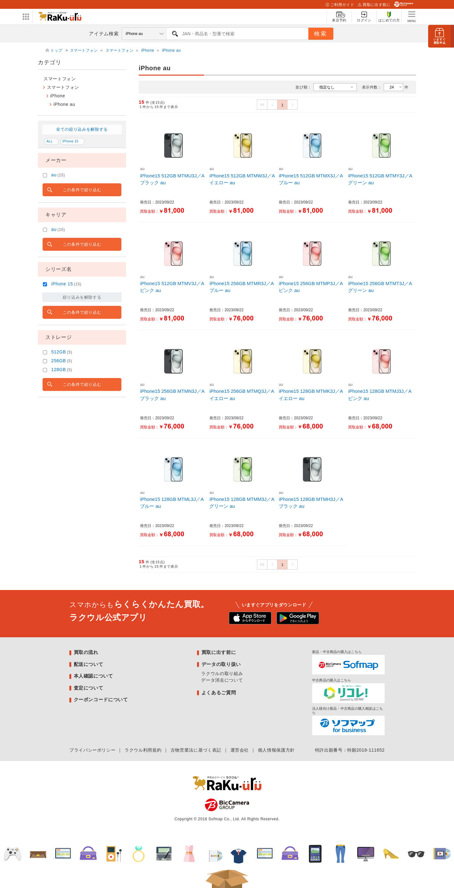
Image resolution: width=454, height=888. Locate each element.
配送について (88, 664)
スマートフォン (84, 50)
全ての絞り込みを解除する (82, 129)
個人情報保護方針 (276, 750)
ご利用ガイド (340, 5)
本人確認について (93, 676)
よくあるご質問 (218, 692)
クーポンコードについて (101, 699)
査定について (88, 687)
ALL (50, 141)
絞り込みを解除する (82, 297)
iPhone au (171, 50)
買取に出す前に (374, 5)
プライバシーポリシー (92, 750)
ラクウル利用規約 (143, 750)
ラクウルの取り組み (222, 673)
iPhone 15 (70, 141)
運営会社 (239, 750)
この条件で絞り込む (82, 189)
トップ (57, 50)
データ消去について (222, 680)
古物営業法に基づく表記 (196, 750)
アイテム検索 (104, 33)
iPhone (147, 50)
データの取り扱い (221, 664)
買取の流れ (86, 652)
